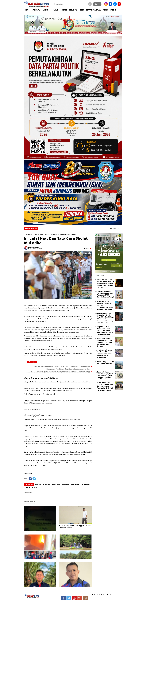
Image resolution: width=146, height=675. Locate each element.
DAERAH (55, 10)
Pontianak (63, 234)
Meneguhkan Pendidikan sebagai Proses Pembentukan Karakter (68, 369)
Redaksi (95, 595)
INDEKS (113, 10)
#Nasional (65, 484)
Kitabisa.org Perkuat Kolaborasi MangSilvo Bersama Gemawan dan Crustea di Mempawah (105, 354)
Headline (36, 234)
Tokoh (69, 234)
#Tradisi (34, 487)
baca (86, 248)
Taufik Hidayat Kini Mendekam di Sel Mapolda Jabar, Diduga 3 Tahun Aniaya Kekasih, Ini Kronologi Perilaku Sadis (105, 318)
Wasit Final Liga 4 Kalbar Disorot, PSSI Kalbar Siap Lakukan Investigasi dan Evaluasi (104, 342)
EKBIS (82, 10)
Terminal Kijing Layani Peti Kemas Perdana (105, 363)
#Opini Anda (75, 484)
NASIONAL (36, 10)
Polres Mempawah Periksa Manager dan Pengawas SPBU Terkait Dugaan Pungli (105, 294)
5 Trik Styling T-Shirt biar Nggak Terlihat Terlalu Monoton (75, 526)
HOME (27, 10)
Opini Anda (56, 234)
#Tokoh (27, 487)
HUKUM (64, 10)
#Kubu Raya (56, 484)
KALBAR (45, 10)
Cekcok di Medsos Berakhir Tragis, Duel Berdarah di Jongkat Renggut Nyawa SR (105, 375)
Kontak (110, 595)
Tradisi (74, 234)
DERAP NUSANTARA (93, 10)
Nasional (49, 234)
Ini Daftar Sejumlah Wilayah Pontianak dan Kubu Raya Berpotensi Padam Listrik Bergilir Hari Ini (105, 283)
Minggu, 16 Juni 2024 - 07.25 (35, 248)
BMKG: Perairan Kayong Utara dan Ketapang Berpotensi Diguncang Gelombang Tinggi (60, 371)
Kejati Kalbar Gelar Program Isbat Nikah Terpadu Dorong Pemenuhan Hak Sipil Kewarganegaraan (105, 386)
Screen (97, 4)
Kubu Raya (43, 234)
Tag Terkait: (29, 484)
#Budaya (38, 484)
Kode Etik (102, 595)
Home (25, 234)
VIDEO (105, 10)
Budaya (30, 234)
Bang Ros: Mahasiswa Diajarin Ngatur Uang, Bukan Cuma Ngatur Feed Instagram (62, 366)
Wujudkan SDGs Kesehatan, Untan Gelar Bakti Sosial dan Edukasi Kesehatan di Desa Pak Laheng (105, 330)
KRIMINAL (73, 10)
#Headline (46, 484)
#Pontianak (86, 484)
